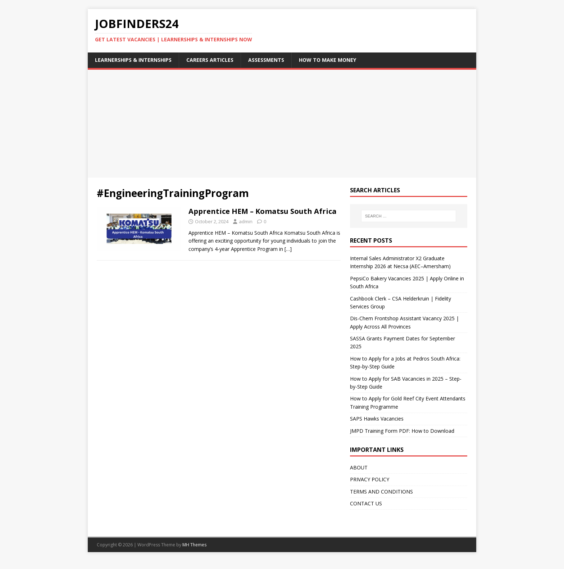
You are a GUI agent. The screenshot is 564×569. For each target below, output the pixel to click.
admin (246, 221)
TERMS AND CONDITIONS (381, 491)
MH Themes (194, 545)
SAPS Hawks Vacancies (377, 418)
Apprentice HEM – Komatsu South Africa (262, 211)
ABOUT (359, 467)
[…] (288, 249)
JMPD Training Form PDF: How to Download (402, 430)
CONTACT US (366, 503)
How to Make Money (327, 59)
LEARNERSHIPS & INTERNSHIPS (133, 59)
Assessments (266, 59)
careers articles (209, 59)
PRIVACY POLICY (369, 479)
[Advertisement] (282, 123)
